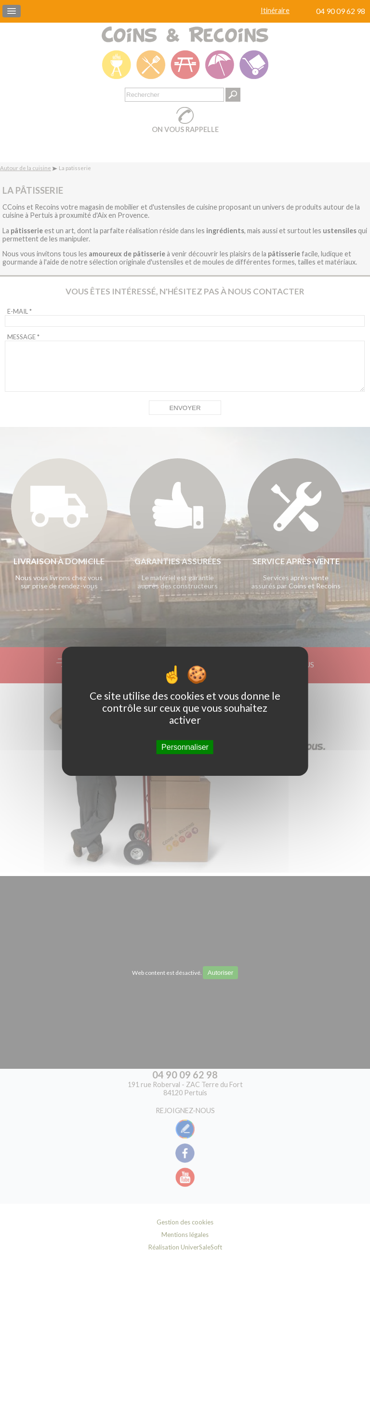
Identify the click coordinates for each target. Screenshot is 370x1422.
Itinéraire (275, 10)
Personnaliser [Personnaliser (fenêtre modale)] (185, 747)
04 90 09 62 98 (340, 10)
